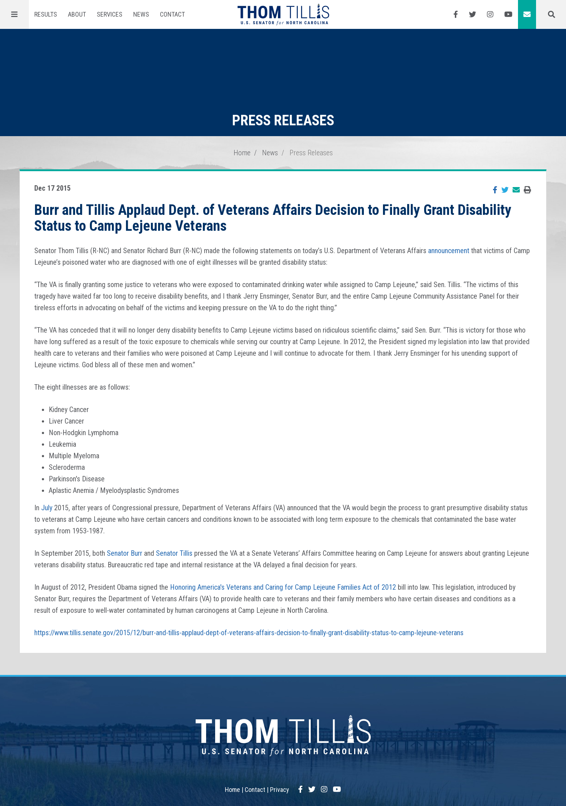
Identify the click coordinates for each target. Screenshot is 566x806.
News (141, 14)
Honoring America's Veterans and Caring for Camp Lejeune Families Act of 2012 (283, 587)
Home (242, 152)
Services (109, 14)
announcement (448, 250)
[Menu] (14, 14)
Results (45, 14)
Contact (172, 14)
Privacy (279, 789)
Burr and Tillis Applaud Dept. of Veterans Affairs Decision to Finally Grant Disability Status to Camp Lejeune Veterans (272, 218)
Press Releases (311, 152)
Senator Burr (124, 553)
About (77, 14)
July (46, 507)
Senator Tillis (174, 553)
